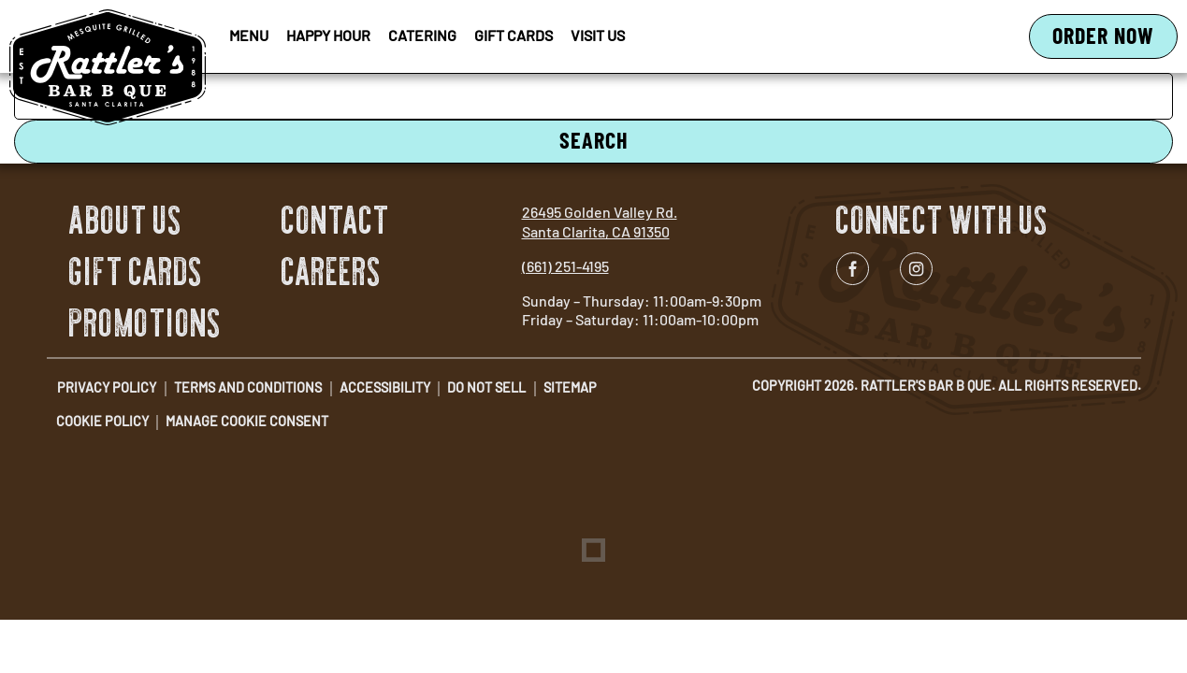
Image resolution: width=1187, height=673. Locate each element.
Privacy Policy (106, 387)
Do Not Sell (486, 387)
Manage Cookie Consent (247, 421)
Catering (422, 35)
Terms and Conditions (248, 387)
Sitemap (570, 387)
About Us (125, 220)
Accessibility (385, 387)
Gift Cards (513, 35)
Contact (336, 220)
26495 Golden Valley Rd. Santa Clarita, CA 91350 (599, 221)
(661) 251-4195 (565, 266)
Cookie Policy (102, 421)
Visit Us (598, 35)
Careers (332, 272)
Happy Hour (328, 35)
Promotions (145, 323)
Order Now (1115, 40)
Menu (248, 35)
